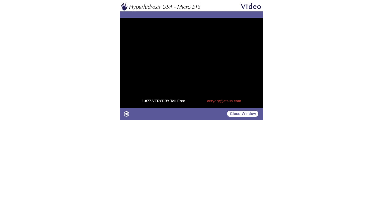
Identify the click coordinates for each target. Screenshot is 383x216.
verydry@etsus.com (224, 101)
